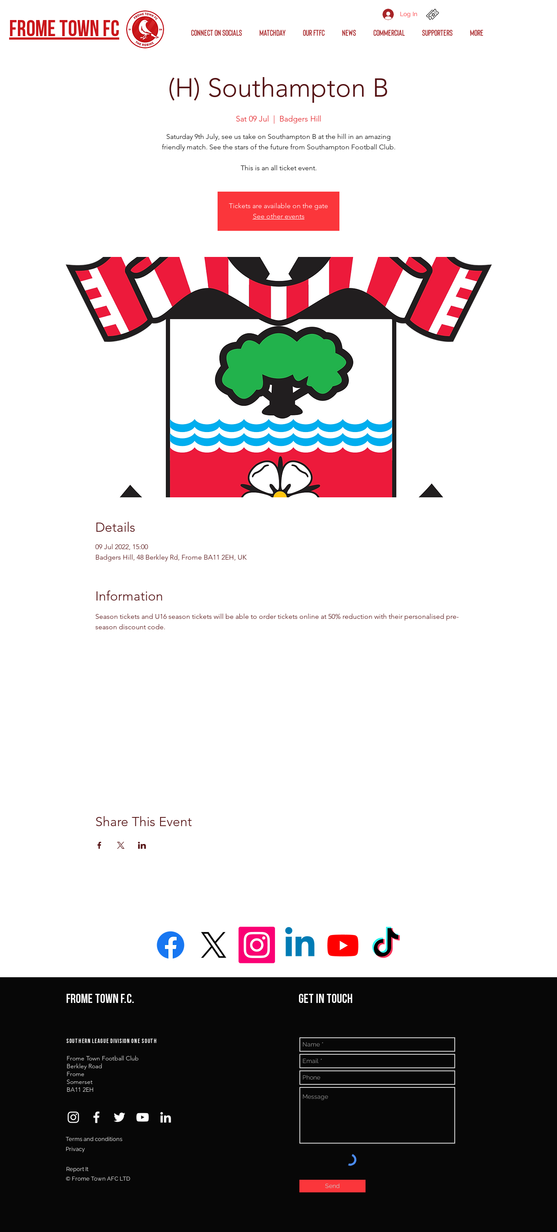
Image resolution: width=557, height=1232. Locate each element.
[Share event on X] (121, 845)
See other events (279, 216)
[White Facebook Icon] (96, 1117)
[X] (213, 945)
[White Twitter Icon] (119, 1117)
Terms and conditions (94, 1139)
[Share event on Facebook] (99, 845)
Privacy (75, 1149)
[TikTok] (386, 945)
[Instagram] (256, 945)
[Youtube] (343, 945)
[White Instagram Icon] (73, 1117)
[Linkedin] (300, 945)
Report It (77, 1169)
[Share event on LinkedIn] (142, 845)
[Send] (332, 1186)
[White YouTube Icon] (142, 1117)
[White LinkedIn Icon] (165, 1117)
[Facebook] (170, 945)
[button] (219, 32)
